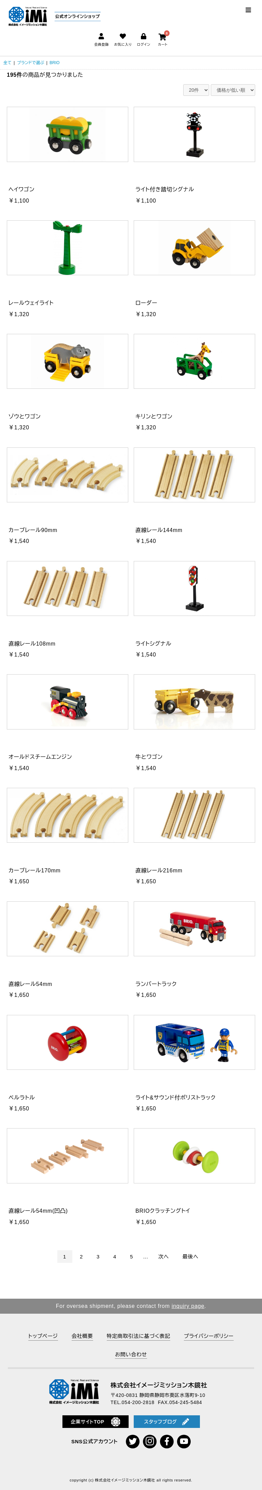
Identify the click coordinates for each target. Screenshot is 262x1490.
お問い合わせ (131, 1354)
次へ (163, 1256)
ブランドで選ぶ (30, 62)
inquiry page (188, 1306)
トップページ (43, 1336)
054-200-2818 (138, 1402)
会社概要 (82, 1336)
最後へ (191, 1256)
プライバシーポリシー (209, 1336)
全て (7, 62)
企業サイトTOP (95, 1421)
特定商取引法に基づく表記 (138, 1336)
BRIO (54, 62)
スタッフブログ (166, 1421)
